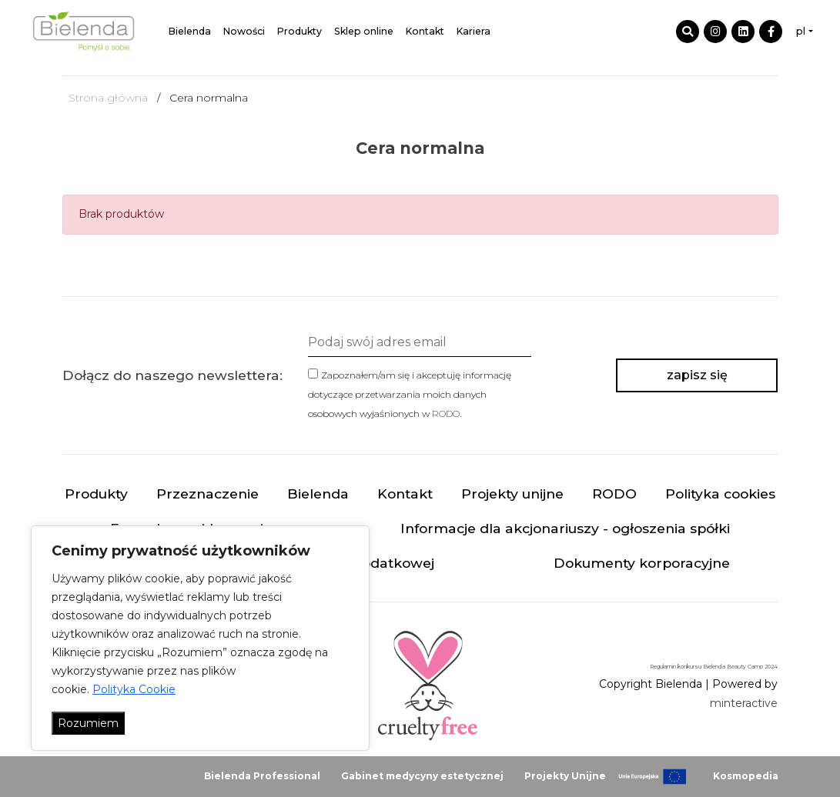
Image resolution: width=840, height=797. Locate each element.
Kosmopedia (745, 776)
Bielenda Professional (262, 776)
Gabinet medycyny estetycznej (422, 776)
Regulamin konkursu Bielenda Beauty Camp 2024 (714, 666)
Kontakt (425, 31)
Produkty (299, 31)
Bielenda (190, 31)
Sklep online (363, 31)
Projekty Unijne (565, 776)
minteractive (744, 703)
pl (800, 31)
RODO (446, 413)
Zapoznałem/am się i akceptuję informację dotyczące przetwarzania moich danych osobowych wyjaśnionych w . (409, 394)
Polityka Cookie (134, 689)
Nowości (244, 31)
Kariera (473, 31)
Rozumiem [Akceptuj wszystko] (88, 723)
